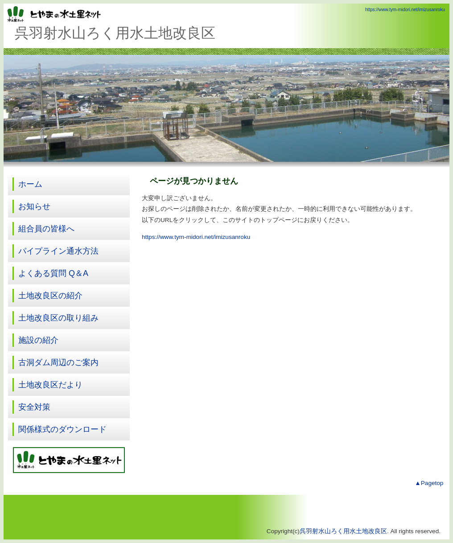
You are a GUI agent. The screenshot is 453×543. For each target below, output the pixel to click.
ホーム (30, 184)
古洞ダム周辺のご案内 (58, 362)
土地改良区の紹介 (50, 295)
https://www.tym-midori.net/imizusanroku (405, 9)
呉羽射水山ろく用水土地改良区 (343, 531)
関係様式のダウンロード (62, 429)
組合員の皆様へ (46, 228)
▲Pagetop (429, 483)
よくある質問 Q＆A (53, 273)
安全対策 (34, 407)
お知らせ (34, 206)
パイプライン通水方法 (58, 251)
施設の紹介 (38, 340)
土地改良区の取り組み (58, 317)
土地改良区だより (50, 384)
